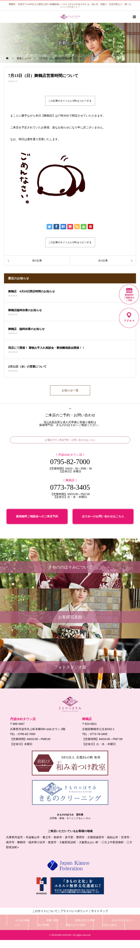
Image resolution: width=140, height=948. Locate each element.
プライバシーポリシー (74, 911)
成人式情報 (43, 925)
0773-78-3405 (70, 487)
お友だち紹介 (109, 925)
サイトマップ (99, 911)
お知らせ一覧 (70, 390)
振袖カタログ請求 (75, 925)
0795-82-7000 (70, 462)
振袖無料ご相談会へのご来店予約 (37, 516)
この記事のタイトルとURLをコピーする (70, 100)
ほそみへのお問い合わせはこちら (103, 516)
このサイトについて (44, 911)
